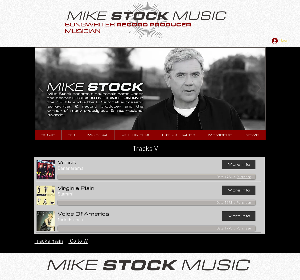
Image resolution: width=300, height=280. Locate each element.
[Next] (259, 88)
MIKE (88, 16)
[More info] (238, 164)
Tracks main (49, 241)
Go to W (78, 241)
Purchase (244, 177)
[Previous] (41, 88)
